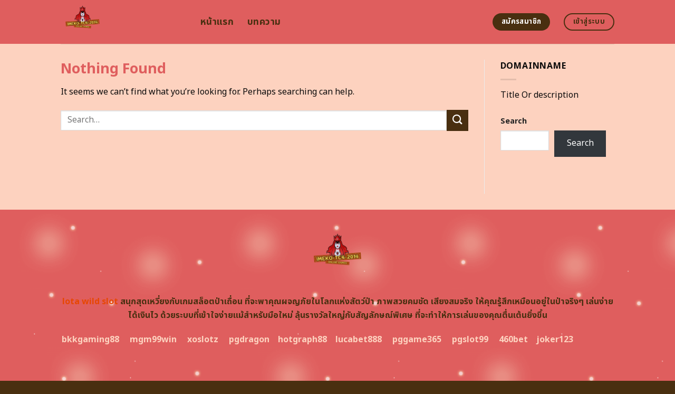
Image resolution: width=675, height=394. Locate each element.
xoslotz (202, 339)
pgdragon (249, 339)
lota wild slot (90, 301)
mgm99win (153, 339)
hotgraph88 (302, 339)
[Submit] (457, 120)
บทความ (264, 22)
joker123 (554, 339)
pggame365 (416, 339)
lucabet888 (358, 339)
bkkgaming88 (90, 339)
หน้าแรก (217, 22)
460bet (513, 339)
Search (513, 121)
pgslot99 (470, 339)
